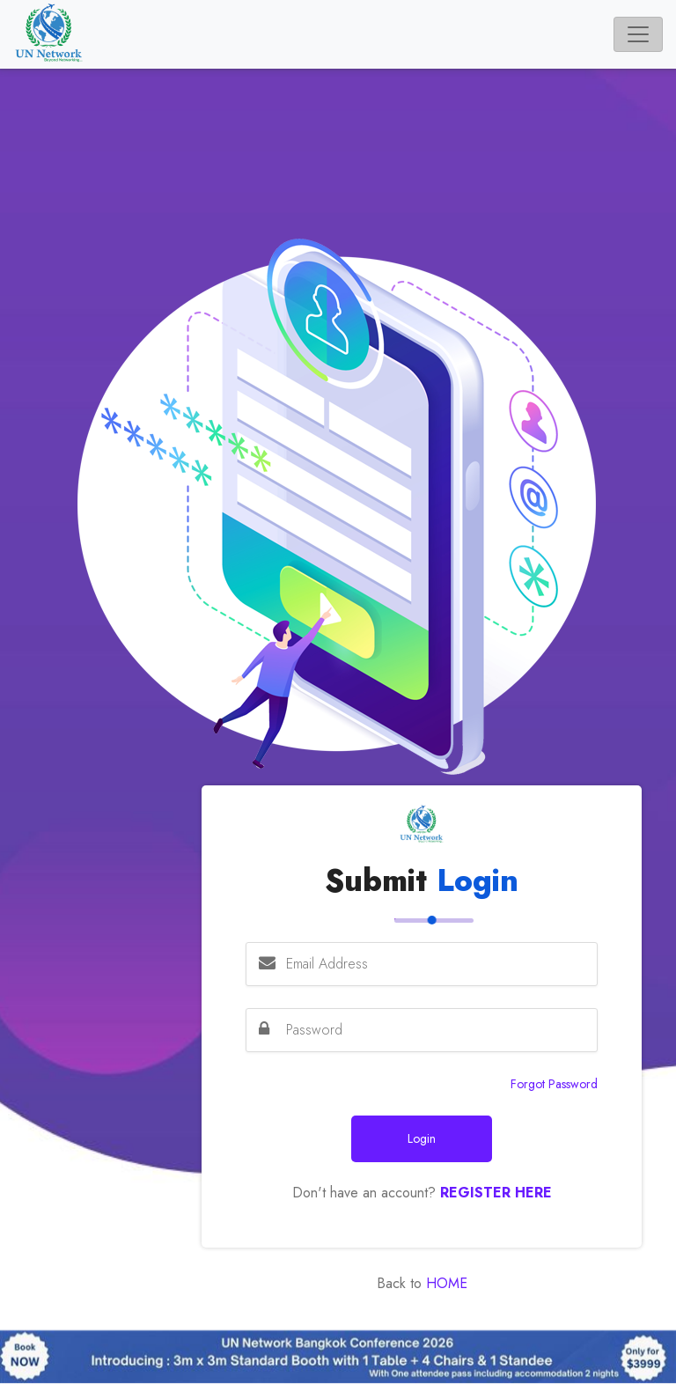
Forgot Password (554, 1084)
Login (422, 1138)
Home (444, 1283)
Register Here (496, 1192)
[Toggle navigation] (638, 34)
